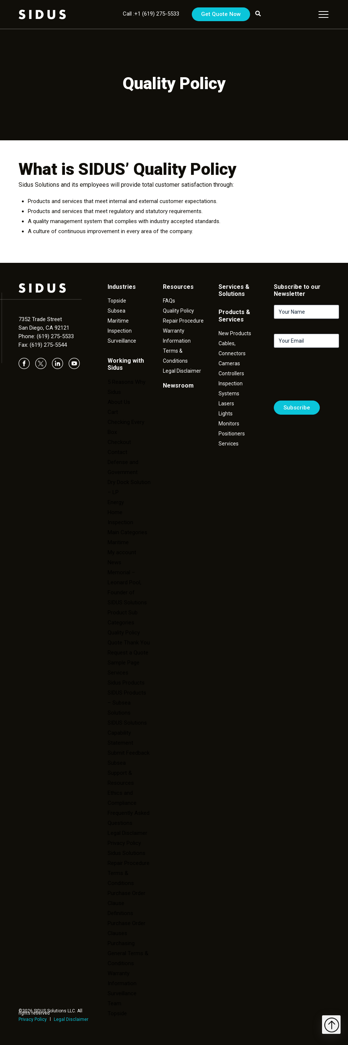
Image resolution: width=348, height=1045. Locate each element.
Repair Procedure (183, 321)
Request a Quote (128, 652)
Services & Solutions (234, 290)
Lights (226, 414)
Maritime (118, 321)
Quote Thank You (129, 642)
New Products (235, 333)
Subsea (116, 311)
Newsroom (178, 385)
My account (122, 552)
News (114, 562)
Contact (117, 452)
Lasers (226, 403)
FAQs (169, 301)
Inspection (120, 331)
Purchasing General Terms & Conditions (128, 953)
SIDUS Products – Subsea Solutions (127, 702)
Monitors (229, 424)
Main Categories (127, 532)
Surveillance (122, 341)
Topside (117, 301)
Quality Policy (124, 632)
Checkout (119, 442)
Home (115, 512)
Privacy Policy (33, 1019)
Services (118, 672)
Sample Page (123, 662)
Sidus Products (126, 682)
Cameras (229, 363)
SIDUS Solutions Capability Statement (127, 732)
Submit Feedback (129, 753)
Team (114, 1003)
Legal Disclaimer (71, 1019)
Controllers (231, 373)
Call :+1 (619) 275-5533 (151, 13)
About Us (119, 402)
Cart (113, 412)
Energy (116, 502)
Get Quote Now (221, 14)
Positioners (232, 434)
